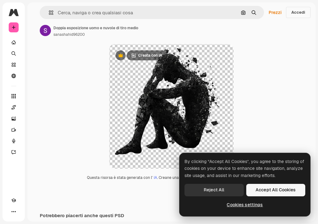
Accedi (298, 12)
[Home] (14, 42)
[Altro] (14, 212)
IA (155, 177)
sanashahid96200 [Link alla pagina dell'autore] (69, 34)
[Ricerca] (14, 53)
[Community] (14, 76)
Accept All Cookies (276, 190)
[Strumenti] (14, 96)
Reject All (214, 190)
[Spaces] (14, 107)
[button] (48, 12)
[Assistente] (14, 152)
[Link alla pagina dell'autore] (45, 30)
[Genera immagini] (14, 119)
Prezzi (275, 12)
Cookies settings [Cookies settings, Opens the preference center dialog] (245, 205)
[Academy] (14, 200)
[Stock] (14, 65)
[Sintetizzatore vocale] (14, 141)
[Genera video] (14, 130)
